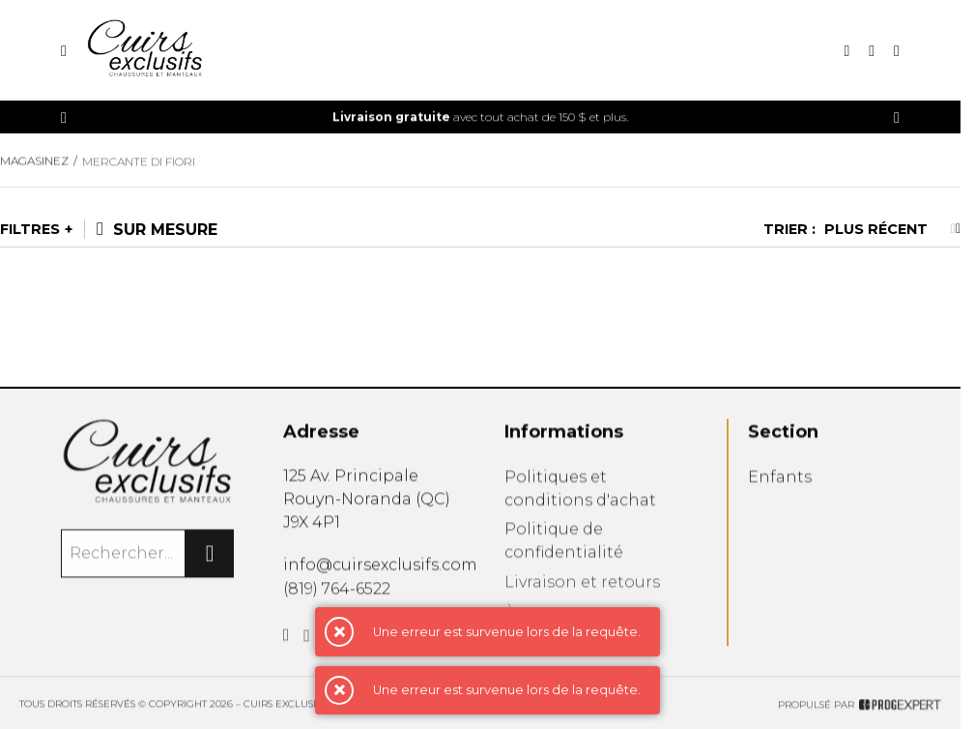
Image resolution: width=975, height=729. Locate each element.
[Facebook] (286, 640)
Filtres (30, 229)
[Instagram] (306, 642)
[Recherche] (846, 51)
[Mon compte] (872, 51)
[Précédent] (64, 117)
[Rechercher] (210, 556)
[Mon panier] (897, 51)
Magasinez (34, 163)
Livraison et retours (582, 588)
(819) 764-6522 (336, 591)
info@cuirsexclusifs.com (380, 566)
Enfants (780, 481)
